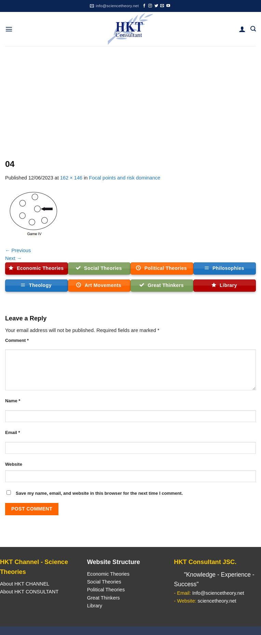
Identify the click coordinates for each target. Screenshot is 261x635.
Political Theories (106, 589)
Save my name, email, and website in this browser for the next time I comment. (99, 493)
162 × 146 (71, 178)
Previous (18, 250)
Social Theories (104, 582)
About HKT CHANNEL (24, 584)
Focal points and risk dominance (125, 178)
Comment (17, 340)
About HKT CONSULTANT (29, 591)
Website (13, 464)
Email (12, 432)
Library (94, 605)
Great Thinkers (103, 598)
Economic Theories (108, 574)
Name (12, 400)
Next (13, 258)
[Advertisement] (130, 97)
